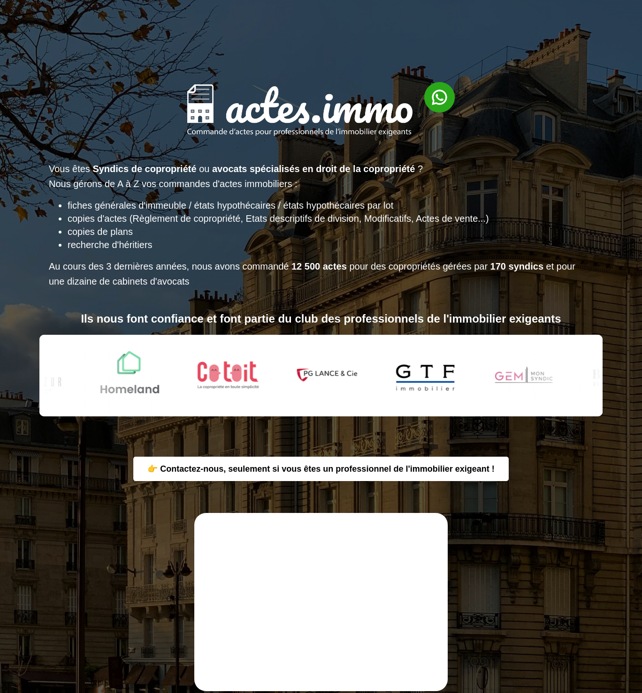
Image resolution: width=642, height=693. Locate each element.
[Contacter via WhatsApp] (435, 145)
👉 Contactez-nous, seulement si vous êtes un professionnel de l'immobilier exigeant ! (320, 469)
